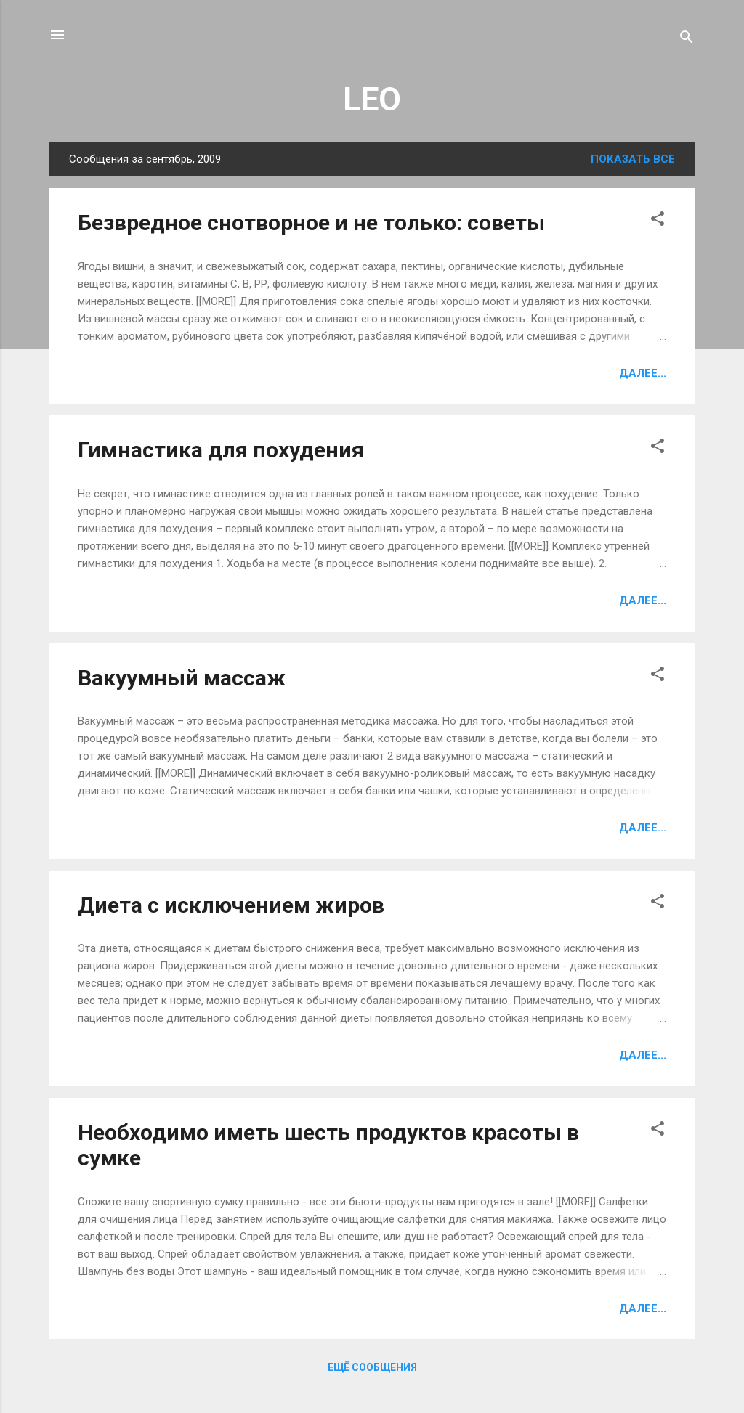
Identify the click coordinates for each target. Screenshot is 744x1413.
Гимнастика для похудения (221, 450)
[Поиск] (686, 39)
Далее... (642, 373)
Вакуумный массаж (182, 678)
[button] (657, 221)
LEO (372, 99)
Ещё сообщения (372, 1367)
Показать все (633, 159)
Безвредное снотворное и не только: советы (311, 222)
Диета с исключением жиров (231, 905)
